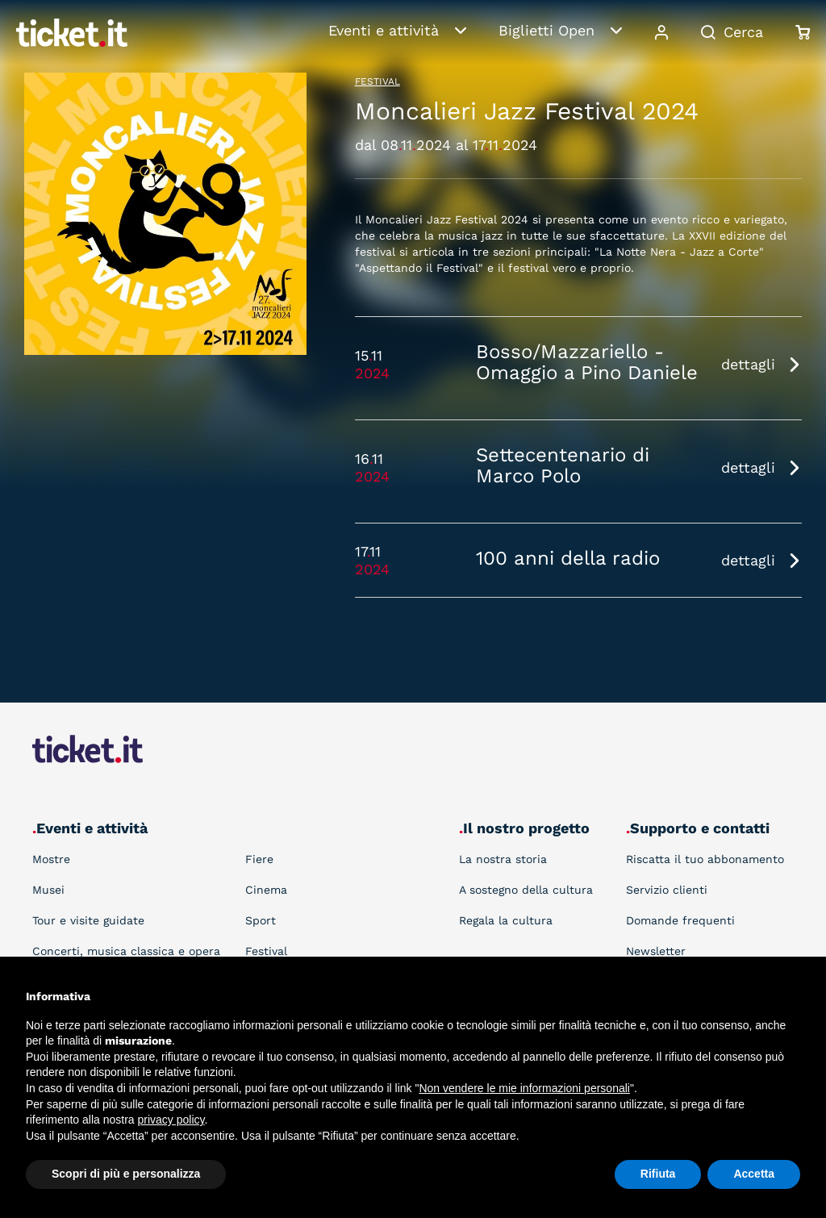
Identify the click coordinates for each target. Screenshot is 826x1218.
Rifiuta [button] (658, 1173)
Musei (48, 889)
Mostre (51, 859)
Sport (260, 920)
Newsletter (656, 951)
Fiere (259, 859)
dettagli (748, 364)
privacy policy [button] (171, 1119)
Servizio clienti (666, 889)
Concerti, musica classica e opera (126, 951)
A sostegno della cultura (526, 889)
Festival (377, 81)
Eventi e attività (383, 30)
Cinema (266, 889)
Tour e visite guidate (88, 920)
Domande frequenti (680, 920)
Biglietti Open (546, 30)
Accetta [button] (753, 1173)
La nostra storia (503, 859)
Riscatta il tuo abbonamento (705, 859)
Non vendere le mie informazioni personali (524, 1088)
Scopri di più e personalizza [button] (126, 1173)
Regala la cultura (506, 920)
